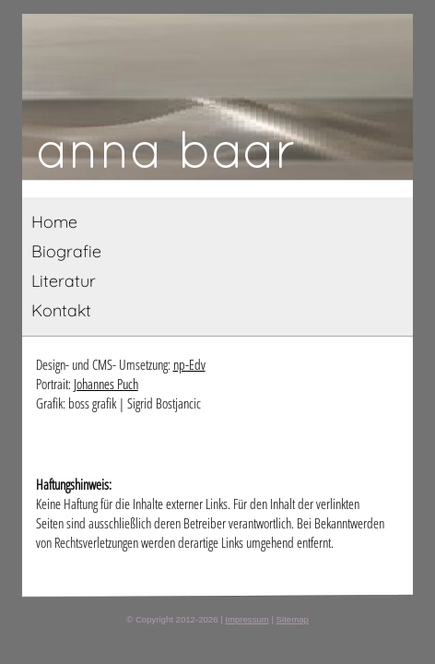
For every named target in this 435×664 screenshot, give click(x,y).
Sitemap (292, 619)
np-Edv (189, 364)
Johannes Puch (106, 383)
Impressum (246, 619)
